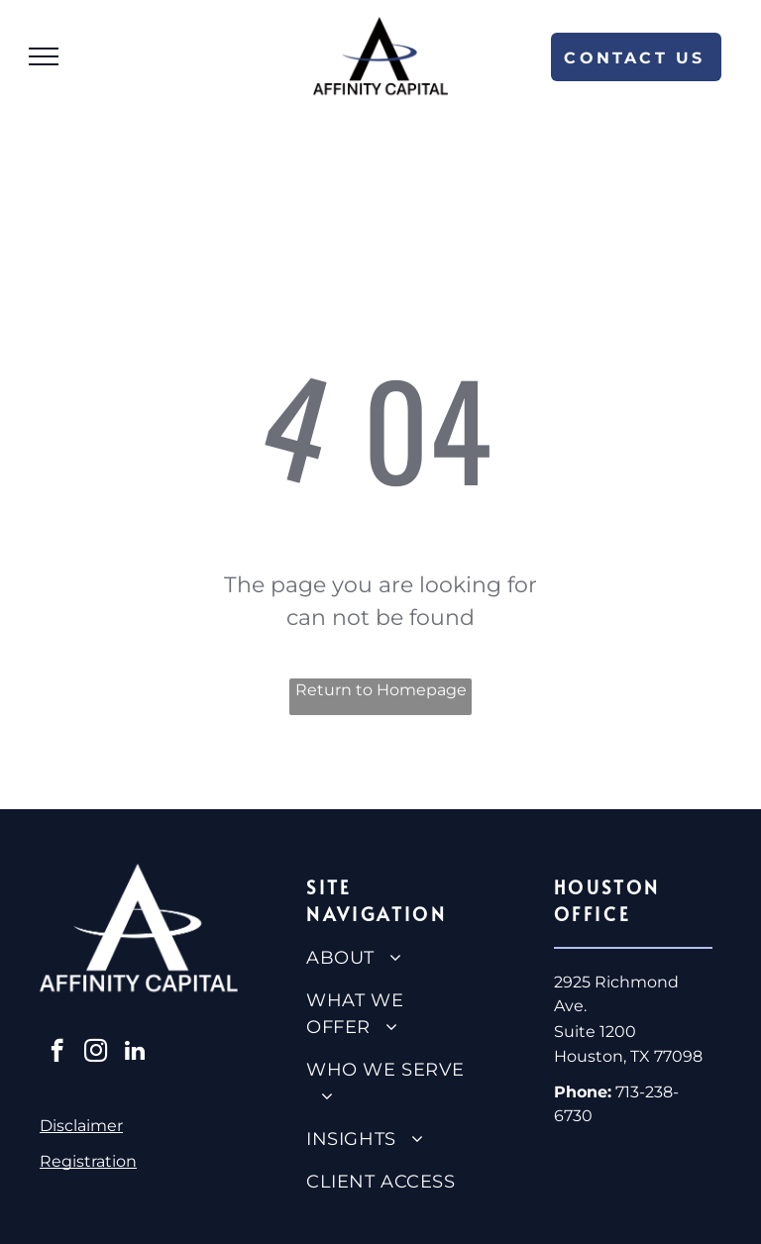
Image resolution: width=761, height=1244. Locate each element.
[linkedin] (134, 1053)
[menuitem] (388, 958)
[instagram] (95, 1053)
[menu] (43, 56)
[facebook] (57, 1053)
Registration (88, 1161)
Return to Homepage (381, 689)
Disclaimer (81, 1125)
